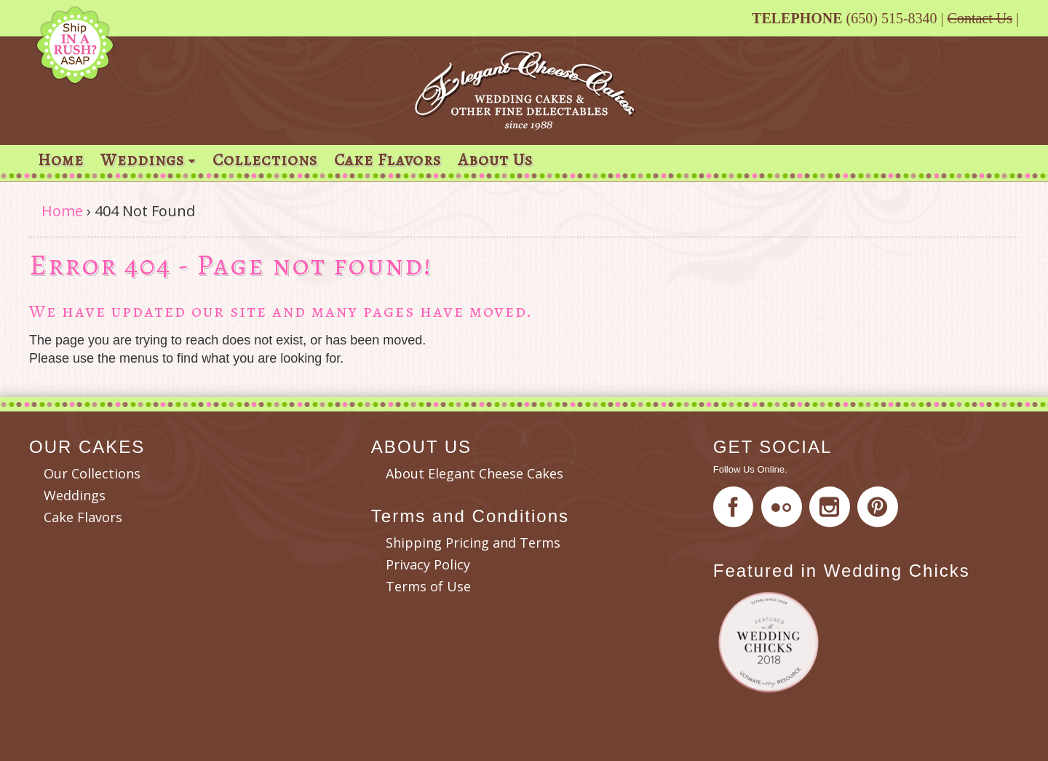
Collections (265, 160)
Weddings (142, 160)
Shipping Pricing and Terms (473, 542)
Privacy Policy (428, 564)
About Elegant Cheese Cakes (474, 473)
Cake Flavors (387, 160)
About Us (495, 160)
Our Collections (92, 473)
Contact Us (980, 18)
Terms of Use (428, 586)
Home (61, 160)
